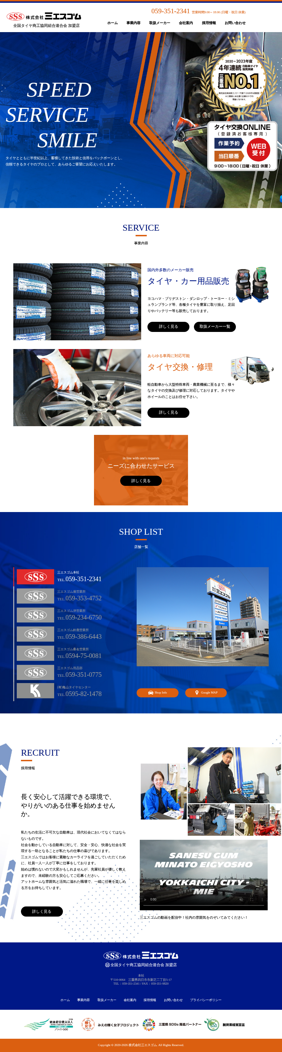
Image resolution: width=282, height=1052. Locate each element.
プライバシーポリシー (206, 1000)
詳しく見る (168, 326)
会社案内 (186, 23)
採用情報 (209, 23)
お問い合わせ (235, 23)
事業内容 (133, 23)
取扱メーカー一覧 (215, 326)
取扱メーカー (159, 23)
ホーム (112, 23)
